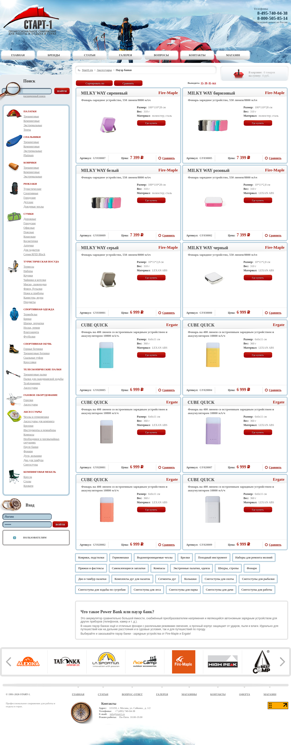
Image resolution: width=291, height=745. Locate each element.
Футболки (29, 336)
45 (210, 83)
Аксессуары (31, 387)
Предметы (30, 302)
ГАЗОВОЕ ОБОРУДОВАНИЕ (41, 395)
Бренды (54, 55)
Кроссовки (30, 362)
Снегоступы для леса (147, 589)
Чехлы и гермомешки (36, 416)
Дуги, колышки (33, 455)
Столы (27, 481)
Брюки (27, 318)
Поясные (29, 232)
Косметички (31, 241)
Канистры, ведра (33, 297)
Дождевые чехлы (34, 206)
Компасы (29, 434)
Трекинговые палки (35, 374)
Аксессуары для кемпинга (39, 421)
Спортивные (31, 193)
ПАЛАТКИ (30, 111)
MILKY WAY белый (100, 170)
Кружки (28, 275)
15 (202, 83)
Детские (28, 202)
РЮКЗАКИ (30, 183)
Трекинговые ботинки (37, 353)
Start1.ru (87, 70)
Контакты (197, 55)
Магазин (233, 55)
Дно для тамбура (34, 460)
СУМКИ (29, 213)
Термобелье (30, 314)
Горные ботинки (33, 348)
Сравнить (128, 83)
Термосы (29, 266)
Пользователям (35, 537)
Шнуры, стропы (228, 568)
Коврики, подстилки (91, 557)
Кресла (28, 477)
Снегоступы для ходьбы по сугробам (101, 589)
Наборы (28, 271)
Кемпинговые (32, 120)
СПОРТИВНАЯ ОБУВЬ (37, 343)
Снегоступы (31, 464)
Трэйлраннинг (32, 383)
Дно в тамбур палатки (92, 579)
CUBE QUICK (94, 325)
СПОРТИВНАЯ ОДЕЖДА (39, 309)
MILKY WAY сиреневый (104, 93)
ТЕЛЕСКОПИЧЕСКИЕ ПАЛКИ (42, 369)
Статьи (89, 55)
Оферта (244, 694)
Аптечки (29, 245)
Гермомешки (120, 557)
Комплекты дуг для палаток (132, 579)
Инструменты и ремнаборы (40, 430)
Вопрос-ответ (132, 694)
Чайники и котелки (35, 280)
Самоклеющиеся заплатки (129, 568)
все (214, 83)
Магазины (189, 694)
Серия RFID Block (34, 254)
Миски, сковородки (35, 284)
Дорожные (30, 219)
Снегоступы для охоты (219, 579)
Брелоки (28, 425)
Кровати (28, 485)
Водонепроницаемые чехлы (155, 557)
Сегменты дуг (167, 579)
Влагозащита (31, 332)
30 (206, 83)
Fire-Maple (168, 93)
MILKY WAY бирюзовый (211, 93)
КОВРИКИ (30, 162)
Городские (30, 197)
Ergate (172, 325)
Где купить (151, 123)
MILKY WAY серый (99, 247)
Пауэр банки (31, 447)
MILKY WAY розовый (209, 170)
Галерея (125, 55)
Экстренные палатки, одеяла (191, 568)
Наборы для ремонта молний (254, 557)
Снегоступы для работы (256, 589)
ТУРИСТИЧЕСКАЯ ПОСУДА (41, 261)
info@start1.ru (117, 714)
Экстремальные (33, 125)
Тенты (27, 129)
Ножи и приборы (34, 293)
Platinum (29, 155)
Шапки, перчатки (34, 323)
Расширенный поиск (34, 96)
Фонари (28, 451)
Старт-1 (33, 19)
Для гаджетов (32, 250)
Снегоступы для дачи (219, 589)
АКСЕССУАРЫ (33, 411)
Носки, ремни (32, 327)
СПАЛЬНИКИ (32, 137)
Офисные (29, 227)
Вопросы (161, 55)
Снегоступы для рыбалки (258, 579)
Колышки (190, 579)
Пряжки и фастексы (91, 568)
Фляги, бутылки (33, 288)
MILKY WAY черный (208, 247)
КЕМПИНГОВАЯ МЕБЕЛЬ (40, 471)
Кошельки (30, 236)
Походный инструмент (212, 557)
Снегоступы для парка (183, 589)
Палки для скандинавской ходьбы (43, 379)
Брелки (185, 557)
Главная (18, 55)
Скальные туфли (33, 357)
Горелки (28, 400)
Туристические (32, 189)
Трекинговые (31, 116)
